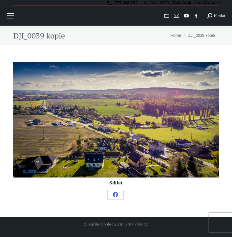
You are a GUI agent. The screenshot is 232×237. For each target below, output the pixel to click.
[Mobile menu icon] (10, 16)
